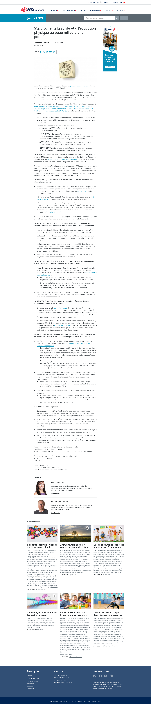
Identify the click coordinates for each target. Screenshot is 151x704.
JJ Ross (105, 646)
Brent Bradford (41, 589)
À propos (54, 10)
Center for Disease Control (55, 212)
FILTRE (124, 18)
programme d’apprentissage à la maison (63, 159)
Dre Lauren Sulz (40, 42)
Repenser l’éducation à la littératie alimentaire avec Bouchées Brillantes (73, 615)
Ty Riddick (72, 575)
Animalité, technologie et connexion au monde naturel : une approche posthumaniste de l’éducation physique (75, 548)
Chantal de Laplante (75, 657)
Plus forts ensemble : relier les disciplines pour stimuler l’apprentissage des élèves (42, 547)
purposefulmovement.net (79, 86)
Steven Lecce (82, 191)
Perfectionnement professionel (89, 10)
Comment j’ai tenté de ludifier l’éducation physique (42, 613)
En (121, 2)
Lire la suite (55, 494)
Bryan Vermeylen (113, 646)
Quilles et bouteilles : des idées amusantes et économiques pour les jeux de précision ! (109, 547)
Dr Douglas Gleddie (55, 42)
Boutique (106, 2)
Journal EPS (35, 18)
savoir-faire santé (60, 308)
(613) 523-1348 (62, 681)
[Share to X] (43, 51)
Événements (120, 10)
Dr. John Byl (106, 575)
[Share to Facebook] (40, 51)
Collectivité (107, 10)
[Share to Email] (50, 52)
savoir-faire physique (62, 325)
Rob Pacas (39, 630)
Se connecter (114, 2)
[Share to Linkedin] (47, 51)
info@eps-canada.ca (66, 682)
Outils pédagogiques (68, 10)
